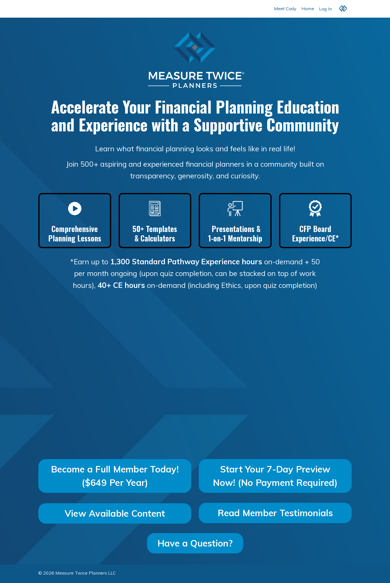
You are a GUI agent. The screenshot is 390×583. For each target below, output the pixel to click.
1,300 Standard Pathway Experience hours (186, 263)
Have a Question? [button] (195, 544)
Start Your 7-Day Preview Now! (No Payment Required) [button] (275, 477)
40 (100, 286)
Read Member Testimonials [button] (275, 514)
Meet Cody (285, 8)
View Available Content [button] (115, 514)
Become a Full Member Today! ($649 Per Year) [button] (115, 477)
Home (307, 8)
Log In (325, 8)
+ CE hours (123, 286)
